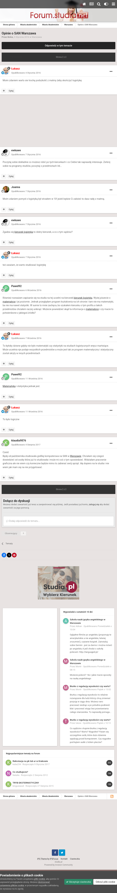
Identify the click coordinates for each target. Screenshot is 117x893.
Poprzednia (16, 57)
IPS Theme (42, 859)
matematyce (9, 301)
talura (78, 723)
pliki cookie (39, 879)
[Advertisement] (40, 121)
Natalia (16, 775)
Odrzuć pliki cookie (105, 882)
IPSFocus (54, 859)
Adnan (79, 626)
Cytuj (11, 91)
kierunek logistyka (23, 232)
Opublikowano (26, 73)
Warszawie (75, 456)
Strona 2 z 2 (61, 57)
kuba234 (17, 764)
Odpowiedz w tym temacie (58, 45)
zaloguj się (94, 504)
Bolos (10, 37)
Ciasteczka (75, 859)
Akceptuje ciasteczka (78, 882)
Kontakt (64, 859)
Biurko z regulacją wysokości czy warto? (90, 686)
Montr (79, 666)
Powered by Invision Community (58, 865)
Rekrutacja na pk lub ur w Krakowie (30, 761)
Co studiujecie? (20, 772)
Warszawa (37, 37)
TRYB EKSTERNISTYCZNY (26, 782)
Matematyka (9, 386)
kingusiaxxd (18, 786)
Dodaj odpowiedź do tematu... (23, 521)
